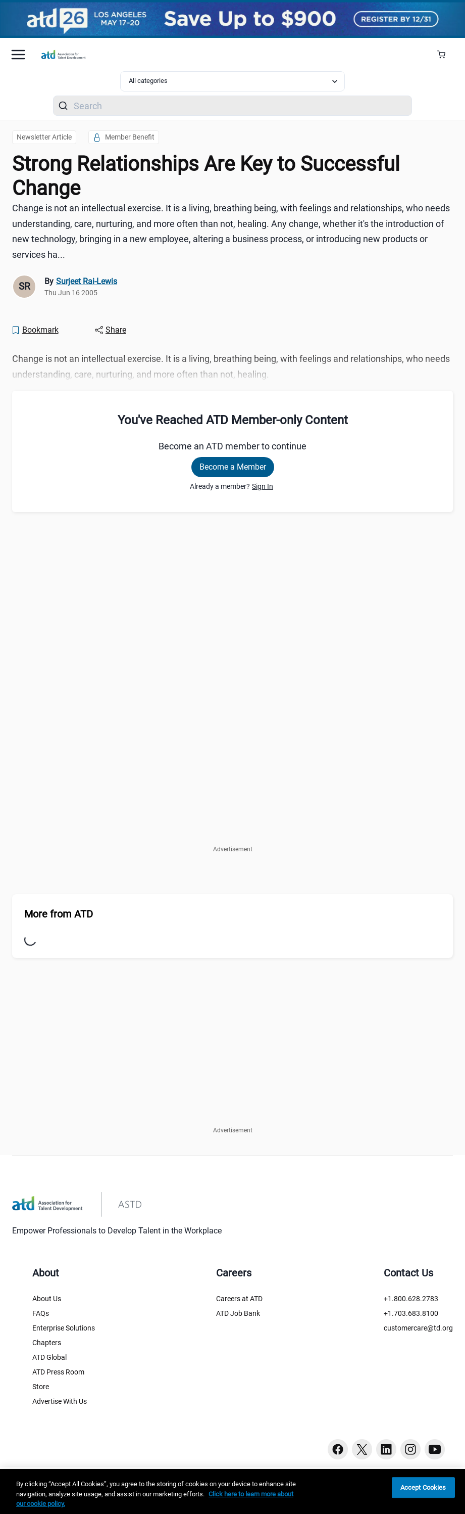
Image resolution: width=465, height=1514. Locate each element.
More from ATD (58, 914)
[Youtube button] (435, 1449)
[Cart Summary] (445, 54)
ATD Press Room (58, 1372)
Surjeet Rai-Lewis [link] (86, 281)
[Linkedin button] (386, 1449)
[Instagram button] (410, 1449)
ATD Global (49, 1357)
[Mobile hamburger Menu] (18, 55)
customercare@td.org (418, 1328)
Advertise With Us (59, 1401)
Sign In (262, 486)
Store (40, 1387)
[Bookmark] (35, 330)
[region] (232, 1491)
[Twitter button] (362, 1449)
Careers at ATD (239, 1299)
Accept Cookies (423, 1487)
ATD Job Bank (238, 1313)
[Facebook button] (338, 1449)
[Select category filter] (232, 81)
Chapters (46, 1343)
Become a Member (232, 467)
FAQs (40, 1313)
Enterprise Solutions (63, 1328)
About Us (46, 1299)
